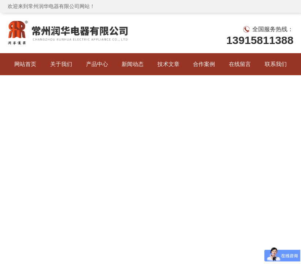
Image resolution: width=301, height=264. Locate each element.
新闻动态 (133, 64)
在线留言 (240, 64)
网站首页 (25, 64)
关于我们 (61, 64)
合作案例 (204, 64)
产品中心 (97, 64)
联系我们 (276, 64)
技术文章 (168, 64)
